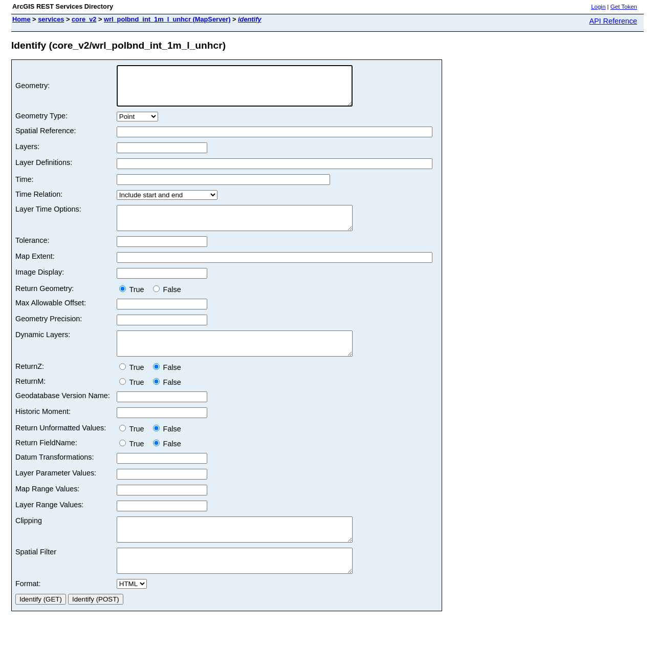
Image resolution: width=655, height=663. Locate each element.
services (51, 19)
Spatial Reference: (45, 138)
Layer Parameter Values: (55, 490)
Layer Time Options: (48, 217)
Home (21, 19)
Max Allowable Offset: (50, 315)
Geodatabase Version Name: (62, 412)
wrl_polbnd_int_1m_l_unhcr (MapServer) (167, 19)
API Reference (613, 21)
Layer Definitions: (43, 170)
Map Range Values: (47, 506)
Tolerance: (32, 252)
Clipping (28, 537)
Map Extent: (35, 268)
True (133, 302)
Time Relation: (38, 202)
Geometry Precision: (48, 331)
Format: (28, 610)
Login (598, 7)
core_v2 (84, 19)
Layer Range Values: (49, 521)
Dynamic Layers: (42, 347)
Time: (24, 187)
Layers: (27, 154)
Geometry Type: (41, 123)
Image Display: (39, 284)
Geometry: (32, 90)
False (167, 302)
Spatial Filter (35, 573)
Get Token (623, 7)
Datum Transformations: (54, 474)
